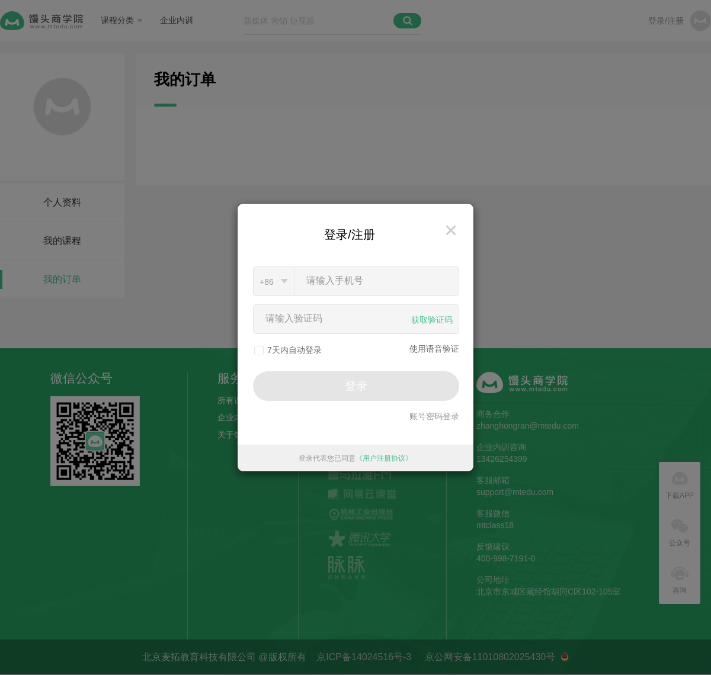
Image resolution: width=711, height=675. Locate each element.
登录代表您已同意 (355, 458)
